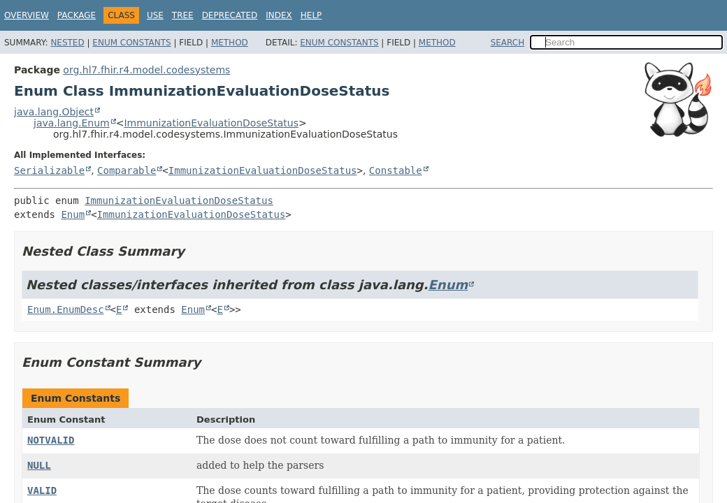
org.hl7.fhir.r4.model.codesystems (146, 69)
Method (229, 43)
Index (279, 15)
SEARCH (508, 43)
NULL (39, 465)
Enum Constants (131, 43)
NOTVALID (50, 440)
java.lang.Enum (72, 123)
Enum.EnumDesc (65, 309)
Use (155, 15)
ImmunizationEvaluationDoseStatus (211, 123)
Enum (73, 214)
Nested (67, 43)
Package (76, 15)
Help (311, 15)
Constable (395, 170)
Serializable (49, 170)
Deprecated (230, 15)
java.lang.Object (54, 111)
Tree (183, 15)
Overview (26, 15)
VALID (42, 490)
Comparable (126, 170)
